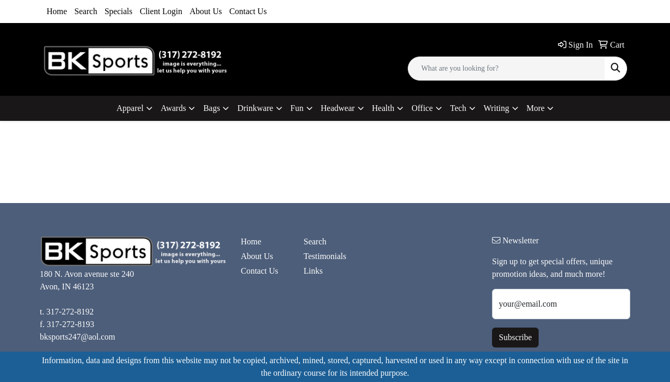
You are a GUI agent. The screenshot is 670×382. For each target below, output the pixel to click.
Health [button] (383, 108)
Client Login (161, 11)
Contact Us (248, 11)
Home (57, 11)
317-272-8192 (70, 311)
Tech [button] (458, 108)
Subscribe (515, 337)
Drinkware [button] (255, 108)
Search (85, 11)
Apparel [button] (130, 108)
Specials (118, 11)
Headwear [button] (338, 108)
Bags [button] (211, 108)
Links (313, 270)
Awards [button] (173, 108)
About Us (205, 11)
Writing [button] (496, 108)
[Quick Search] (506, 69)
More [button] (536, 108)
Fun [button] (297, 108)
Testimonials (325, 256)
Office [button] (422, 108)
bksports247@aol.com (77, 336)
